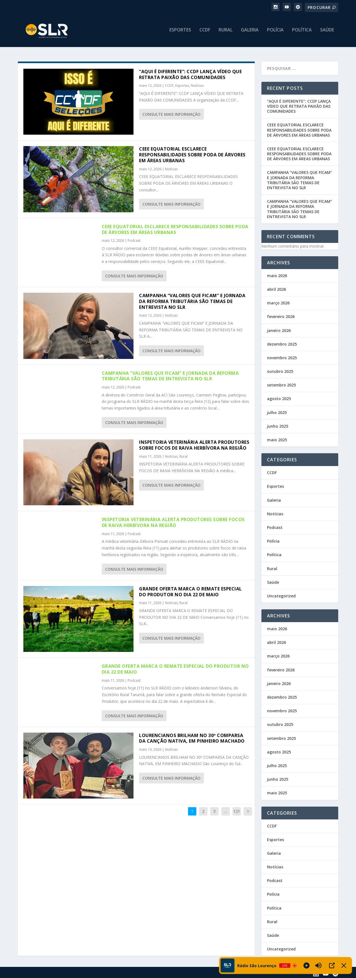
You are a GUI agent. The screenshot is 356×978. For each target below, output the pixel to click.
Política (302, 32)
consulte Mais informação (171, 113)
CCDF (204, 32)
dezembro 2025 (282, 343)
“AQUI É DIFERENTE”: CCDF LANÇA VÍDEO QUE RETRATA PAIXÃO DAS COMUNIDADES (190, 73)
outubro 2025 (280, 370)
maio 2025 (277, 438)
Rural (226, 32)
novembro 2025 (282, 356)
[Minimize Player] (344, 965)
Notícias (197, 84)
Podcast (134, 239)
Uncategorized (281, 594)
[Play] (306, 965)
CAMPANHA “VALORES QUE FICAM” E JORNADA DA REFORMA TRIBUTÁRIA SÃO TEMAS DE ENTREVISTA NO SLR (192, 300)
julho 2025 (277, 411)
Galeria (250, 32)
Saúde (327, 32)
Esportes (180, 32)
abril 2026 (276, 288)
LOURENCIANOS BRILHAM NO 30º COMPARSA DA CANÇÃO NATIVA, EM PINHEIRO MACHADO (192, 737)
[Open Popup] (332, 965)
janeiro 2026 (279, 329)
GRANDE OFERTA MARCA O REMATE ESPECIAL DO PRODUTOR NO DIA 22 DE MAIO (190, 591)
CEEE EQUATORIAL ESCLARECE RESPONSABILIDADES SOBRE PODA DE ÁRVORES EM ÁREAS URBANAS (192, 153)
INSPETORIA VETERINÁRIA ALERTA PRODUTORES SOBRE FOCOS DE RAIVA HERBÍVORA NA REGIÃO (194, 444)
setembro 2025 (281, 383)
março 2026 (278, 301)
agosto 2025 (279, 397)
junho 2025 (277, 425)
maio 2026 (277, 274)
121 (236, 810)
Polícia (275, 32)
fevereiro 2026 (281, 315)
